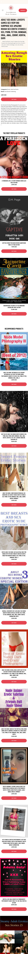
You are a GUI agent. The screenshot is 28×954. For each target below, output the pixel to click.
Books (8, 89)
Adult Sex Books (14, 89)
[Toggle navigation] (2, 10)
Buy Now (14, 99)
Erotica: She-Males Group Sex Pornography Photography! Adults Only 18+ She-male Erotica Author (14, 900)
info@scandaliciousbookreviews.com (20, 1)
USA (3, 1)
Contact (22, 10)
